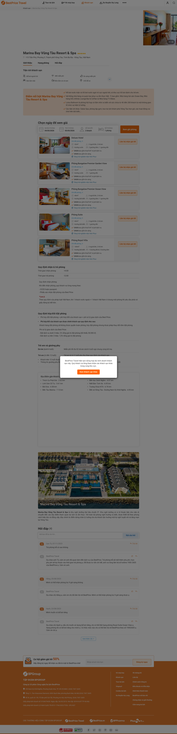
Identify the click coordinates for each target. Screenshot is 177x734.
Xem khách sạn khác (89, 372)
